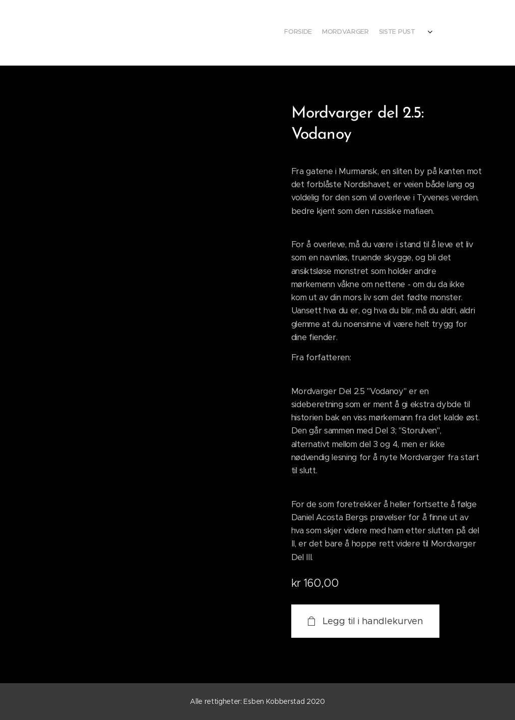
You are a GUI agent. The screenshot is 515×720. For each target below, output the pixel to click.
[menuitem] (373, 32)
